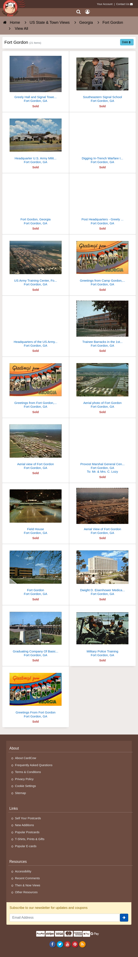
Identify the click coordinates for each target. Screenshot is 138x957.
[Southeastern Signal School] (102, 78)
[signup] (124, 918)
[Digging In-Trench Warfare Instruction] (102, 139)
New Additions (24, 825)
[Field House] (35, 510)
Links (13, 808)
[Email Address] (65, 918)
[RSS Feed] (82, 944)
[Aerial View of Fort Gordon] (102, 510)
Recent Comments (27, 878)
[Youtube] (67, 944)
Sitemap (20, 793)
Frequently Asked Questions (33, 765)
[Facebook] (52, 944)
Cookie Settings (25, 786)
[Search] (78, 11)
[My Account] (87, 11)
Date (126, 42)
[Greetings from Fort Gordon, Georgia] (35, 384)
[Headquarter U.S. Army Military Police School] (35, 139)
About (14, 748)
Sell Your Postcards (28, 818)
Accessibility (23, 871)
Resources (18, 862)
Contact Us (122, 4)
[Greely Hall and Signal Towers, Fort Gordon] (35, 78)
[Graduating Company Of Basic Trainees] (35, 632)
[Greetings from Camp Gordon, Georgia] (102, 262)
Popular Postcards (27, 832)
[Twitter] (59, 944)
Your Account (105, 4)
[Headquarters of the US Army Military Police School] (35, 323)
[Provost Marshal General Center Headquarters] (102, 447)
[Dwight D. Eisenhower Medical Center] (102, 571)
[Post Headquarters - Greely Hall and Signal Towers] (102, 200)
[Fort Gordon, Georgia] (35, 200)
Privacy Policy (24, 779)
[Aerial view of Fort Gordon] (35, 445)
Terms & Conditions (28, 772)
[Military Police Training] (102, 632)
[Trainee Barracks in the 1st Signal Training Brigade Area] (102, 323)
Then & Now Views (27, 885)
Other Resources (26, 892)
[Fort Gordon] (35, 571)
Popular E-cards (25, 846)
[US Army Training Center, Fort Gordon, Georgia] (35, 262)
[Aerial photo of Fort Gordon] (102, 384)
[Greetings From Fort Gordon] (35, 693)
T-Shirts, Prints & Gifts (30, 839)
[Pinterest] (74, 944)
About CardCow (25, 758)
